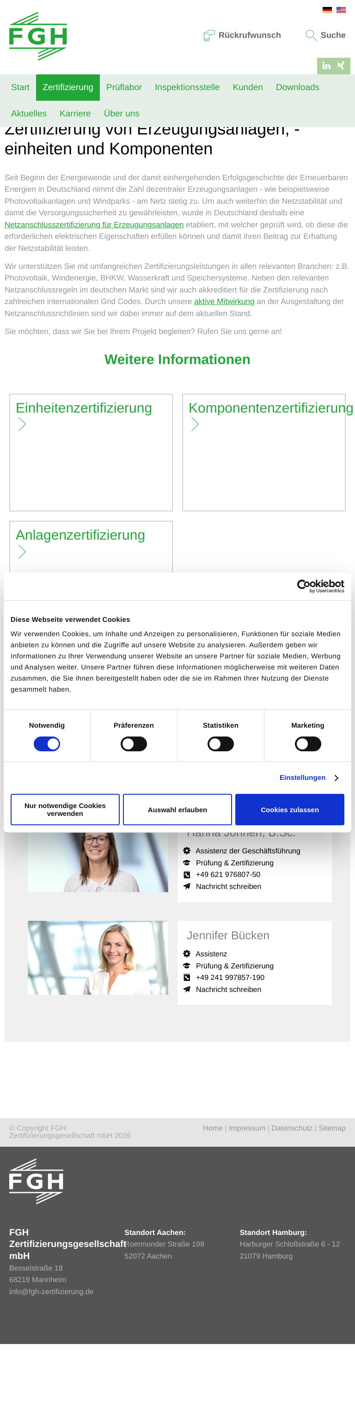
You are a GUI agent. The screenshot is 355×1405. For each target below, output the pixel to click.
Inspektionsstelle (187, 87)
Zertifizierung (68, 87)
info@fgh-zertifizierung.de (51, 1352)
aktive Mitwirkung (224, 362)
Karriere (75, 114)
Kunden (248, 87)
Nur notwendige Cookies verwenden (65, 809)
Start (20, 87)
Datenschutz (291, 1189)
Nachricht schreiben (228, 947)
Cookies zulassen (290, 810)
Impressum (247, 1189)
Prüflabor (124, 87)
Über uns (122, 114)
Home (13, 149)
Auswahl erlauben (177, 810)
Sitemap (332, 1189)
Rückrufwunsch (242, 35)
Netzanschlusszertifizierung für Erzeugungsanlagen (94, 285)
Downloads (297, 87)
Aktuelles (29, 114)
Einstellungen (303, 778)
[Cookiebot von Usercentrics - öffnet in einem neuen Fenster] (303, 586)
